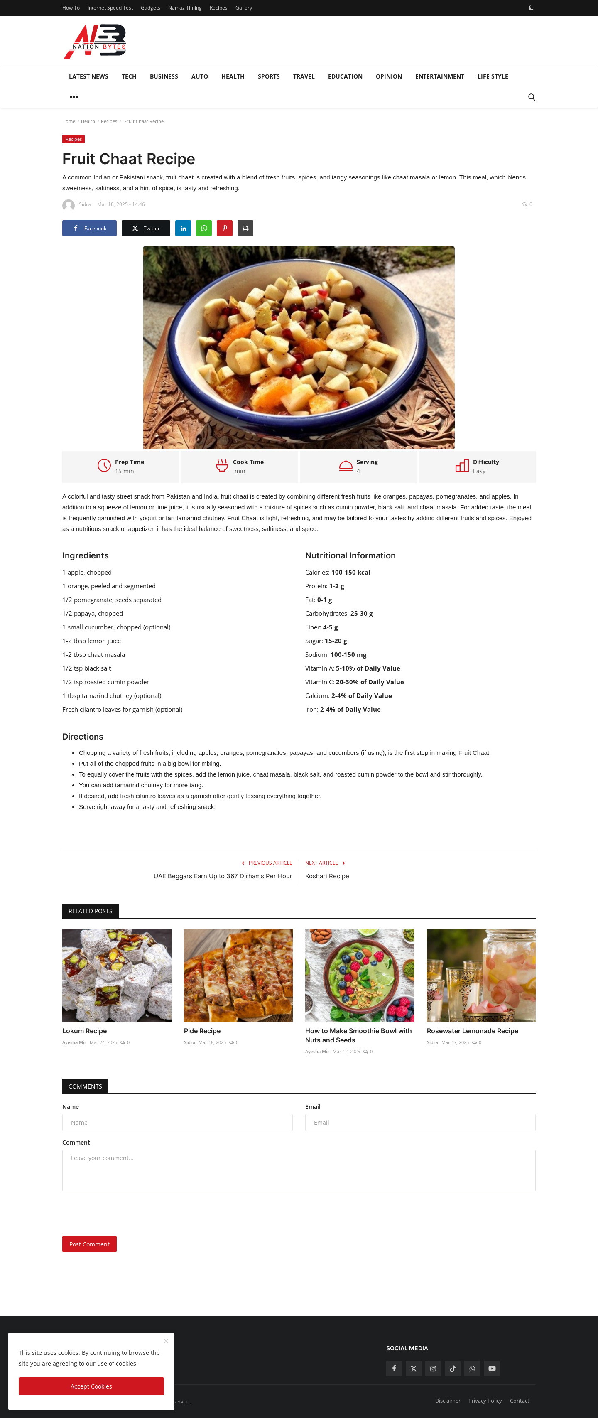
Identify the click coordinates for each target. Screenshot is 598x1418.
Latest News (88, 76)
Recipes (219, 7)
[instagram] (433, 1368)
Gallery (243, 7)
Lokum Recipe (84, 1031)
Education (345, 76)
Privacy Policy (485, 1400)
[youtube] (492, 1368)
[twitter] (414, 1368)
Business (164, 76)
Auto (199, 76)
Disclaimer (448, 1400)
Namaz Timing (185, 7)
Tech (129, 76)
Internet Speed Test (110, 7)
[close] (166, 1341)
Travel (304, 76)
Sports (269, 76)
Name (70, 1107)
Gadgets (150, 7)
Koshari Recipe (327, 876)
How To (71, 7)
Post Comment (89, 1244)
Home (68, 121)
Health (233, 76)
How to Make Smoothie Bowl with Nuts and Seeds (358, 1035)
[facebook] (394, 1368)
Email (313, 1107)
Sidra (189, 1042)
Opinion (389, 76)
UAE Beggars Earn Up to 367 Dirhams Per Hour (223, 876)
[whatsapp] (472, 1368)
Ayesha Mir (74, 1042)
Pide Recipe (202, 1031)
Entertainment (439, 76)
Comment (76, 1142)
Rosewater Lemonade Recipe (472, 1031)
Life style (493, 76)
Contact (519, 1400)
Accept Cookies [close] (91, 1386)
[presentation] (125, 1213)
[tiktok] (453, 1368)
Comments (85, 1086)
